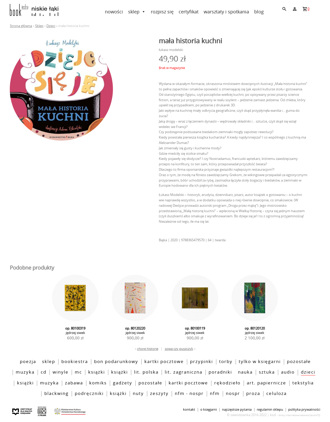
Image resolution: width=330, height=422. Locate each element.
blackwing (56, 393)
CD (43, 372)
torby (226, 361)
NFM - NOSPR (189, 393)
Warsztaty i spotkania (226, 11)
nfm (215, 393)
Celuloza (276, 393)
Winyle (61, 372)
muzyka (49, 383)
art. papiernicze (266, 383)
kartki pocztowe (164, 361)
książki (25, 383)
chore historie (147, 348)
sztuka (267, 372)
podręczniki (89, 393)
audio (288, 372)
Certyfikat (189, 11)
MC (78, 372)
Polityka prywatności (304, 410)
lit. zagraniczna (183, 372)
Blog (259, 11)
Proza (253, 393)
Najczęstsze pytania (237, 410)
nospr (233, 393)
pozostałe (299, 361)
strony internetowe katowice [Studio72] (299, 415)
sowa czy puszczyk (179, 348)
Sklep (137, 11)
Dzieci (50, 25)
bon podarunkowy (116, 361)
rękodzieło (227, 383)
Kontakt (189, 410)
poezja (28, 361)
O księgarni (208, 410)
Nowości (114, 11)
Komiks (98, 383)
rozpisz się (162, 11)
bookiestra (74, 361)
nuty (138, 393)
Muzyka (25, 372)
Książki (96, 372)
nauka (245, 372)
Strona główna (21, 25)
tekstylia (303, 383)
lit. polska (146, 372)
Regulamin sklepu (270, 410)
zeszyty (159, 393)
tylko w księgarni (260, 361)
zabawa (74, 383)
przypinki (201, 361)
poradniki (220, 372)
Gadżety (122, 383)
